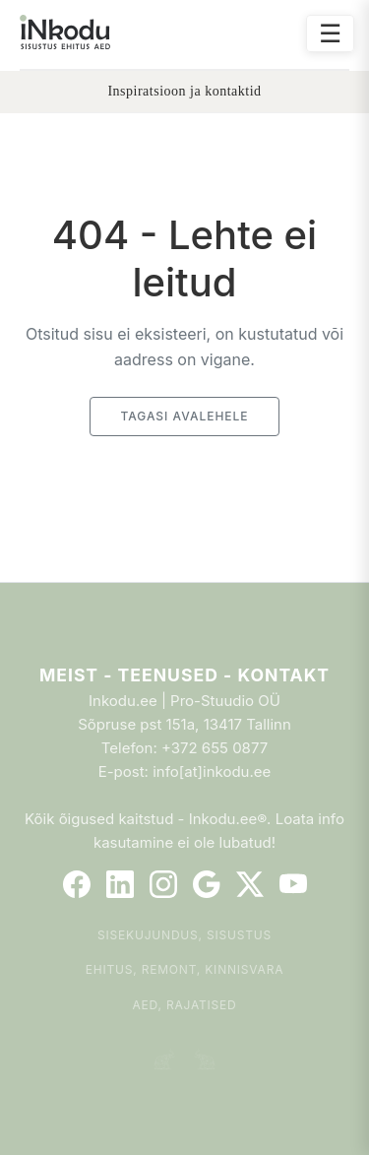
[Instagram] (163, 884)
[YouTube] (293, 884)
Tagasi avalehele (184, 416)
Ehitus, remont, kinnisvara (185, 969)
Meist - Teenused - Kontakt (184, 675)
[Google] (206, 884)
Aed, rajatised (184, 1004)
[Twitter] (250, 884)
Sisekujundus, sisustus (184, 935)
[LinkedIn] (120, 884)
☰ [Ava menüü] (330, 33)
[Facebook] (77, 884)
